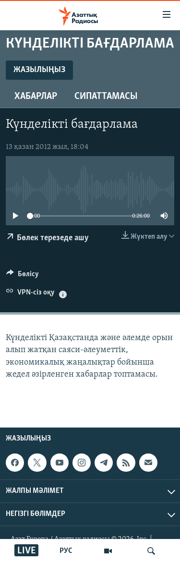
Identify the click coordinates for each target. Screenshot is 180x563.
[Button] (22, 276)
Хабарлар (35, 96)
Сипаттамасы (106, 96)
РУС (66, 551)
